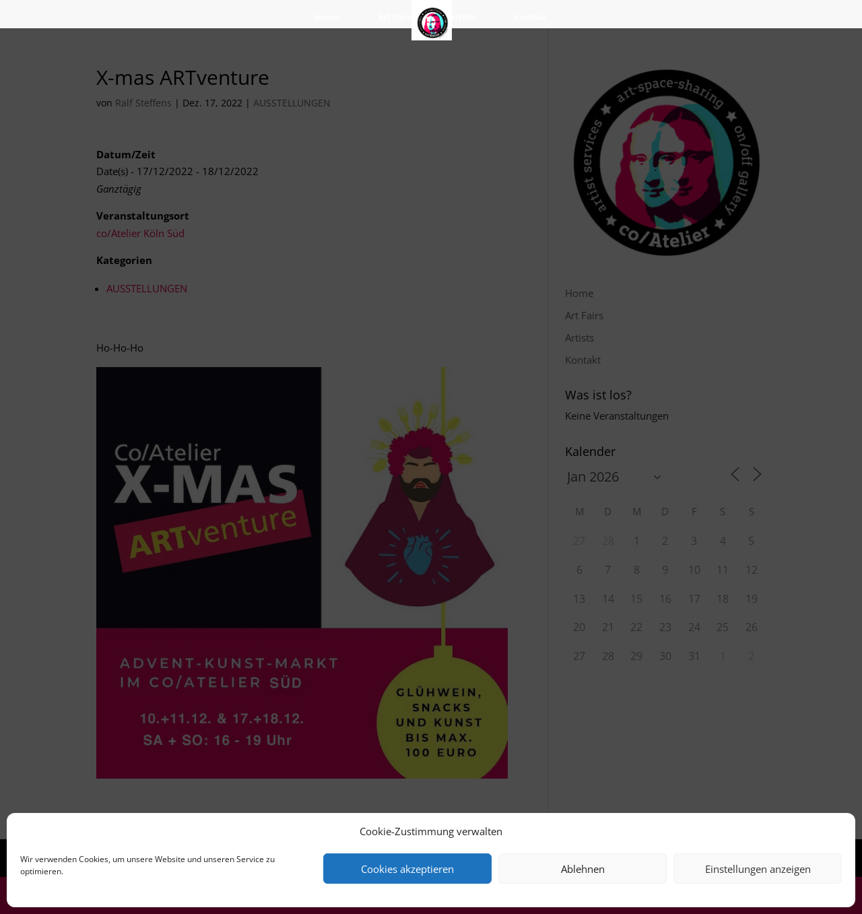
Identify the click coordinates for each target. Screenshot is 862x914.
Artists (462, 17)
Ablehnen (583, 869)
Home (327, 17)
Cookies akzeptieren (407, 869)
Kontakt (529, 17)
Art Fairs (394, 17)
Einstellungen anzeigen (758, 869)
